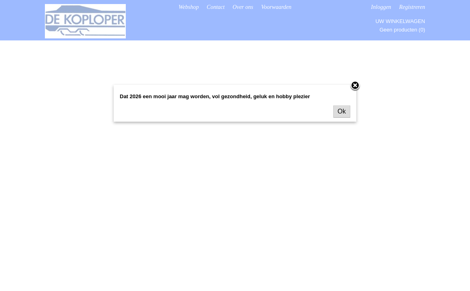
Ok (342, 111)
